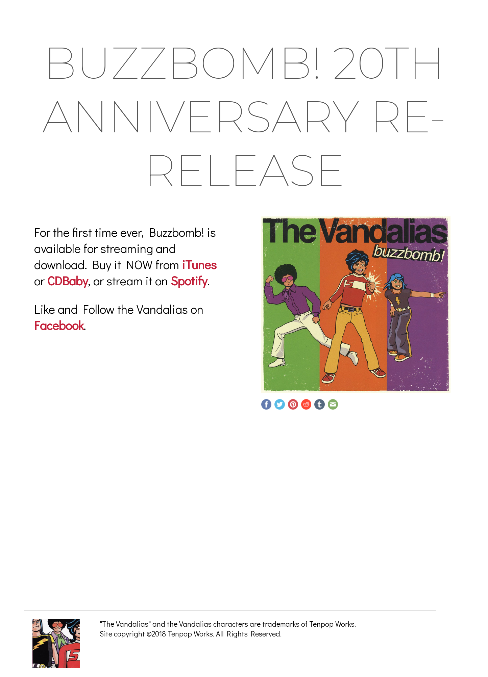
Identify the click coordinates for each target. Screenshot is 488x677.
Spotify (189, 280)
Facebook (58, 325)
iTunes (199, 264)
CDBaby (67, 280)
